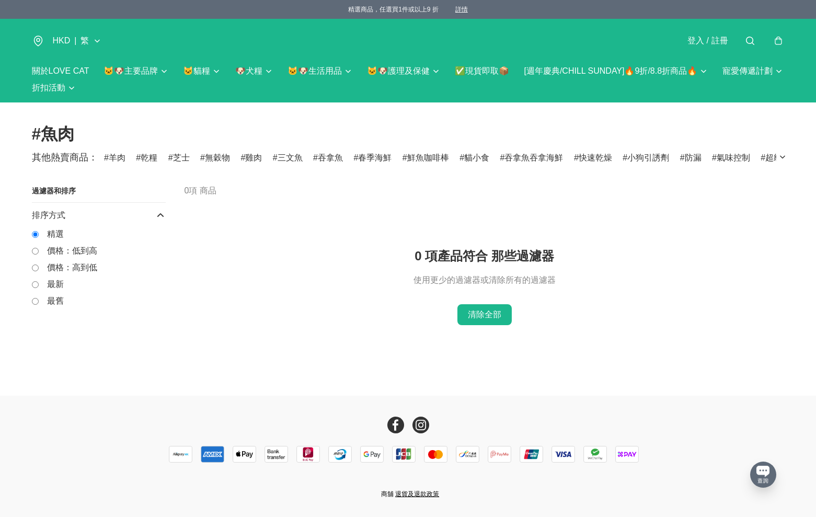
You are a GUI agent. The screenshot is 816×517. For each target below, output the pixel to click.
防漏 (693, 157)
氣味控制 (733, 157)
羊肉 (117, 157)
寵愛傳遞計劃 (747, 70)
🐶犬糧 (248, 70)
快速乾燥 (595, 157)
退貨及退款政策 (417, 494)
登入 (707, 40)
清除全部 (484, 314)
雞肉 (253, 157)
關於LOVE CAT (60, 70)
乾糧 (149, 157)
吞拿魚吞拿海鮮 (533, 157)
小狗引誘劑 (648, 157)
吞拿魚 (330, 157)
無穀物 (217, 157)
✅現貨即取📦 (482, 70)
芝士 (181, 157)
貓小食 (476, 157)
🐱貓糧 (196, 70)
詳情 (461, 9)
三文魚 (290, 157)
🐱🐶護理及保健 (398, 70)
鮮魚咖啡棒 (428, 157)
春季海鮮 (375, 157)
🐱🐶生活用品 (315, 70)
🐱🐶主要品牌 (131, 70)
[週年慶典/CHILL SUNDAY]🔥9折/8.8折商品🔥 (610, 70)
